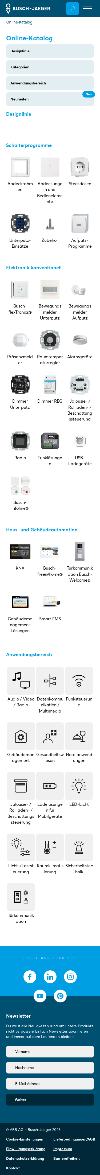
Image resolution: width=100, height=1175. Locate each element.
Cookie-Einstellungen (24, 1139)
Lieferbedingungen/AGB (74, 1139)
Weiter (20, 1099)
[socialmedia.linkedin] (50, 976)
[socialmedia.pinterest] (60, 996)
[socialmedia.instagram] (70, 976)
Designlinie (20, 51)
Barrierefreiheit (66, 1158)
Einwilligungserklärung (25, 1148)
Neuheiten (52, 97)
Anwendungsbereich (28, 83)
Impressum (62, 1148)
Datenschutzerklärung (25, 1158)
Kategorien (19, 67)
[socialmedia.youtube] (40, 996)
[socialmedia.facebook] (29, 976)
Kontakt (13, 1168)
